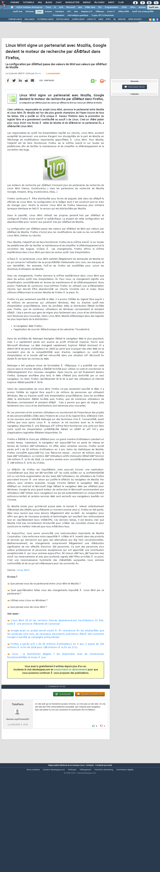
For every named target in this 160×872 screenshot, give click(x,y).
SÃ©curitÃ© (123, 11)
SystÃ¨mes (153, 7)
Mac (76, 11)
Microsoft (70, 7)
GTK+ (108, 19)
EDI (100, 7)
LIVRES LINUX (78, 19)
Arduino (48, 11)
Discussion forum (134, 87)
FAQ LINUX (29, 19)
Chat (59, 2)
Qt (114, 19)
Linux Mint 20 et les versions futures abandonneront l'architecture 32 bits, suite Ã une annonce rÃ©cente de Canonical (55, 636)
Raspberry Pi (86, 11)
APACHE (122, 19)
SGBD (124, 7)
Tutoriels (28, 2)
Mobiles (142, 7)
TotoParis (18, 746)
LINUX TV (91, 19)
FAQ (40, 2)
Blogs (48, 2)
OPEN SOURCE (134, 19)
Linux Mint (23, 584)
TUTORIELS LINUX (45, 19)
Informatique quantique (77, 15)
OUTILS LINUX (62, 19)
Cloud (48, 7)
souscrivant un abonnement (70, 684)
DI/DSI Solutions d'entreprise (29, 7)
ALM (61, 7)
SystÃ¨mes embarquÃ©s (143, 11)
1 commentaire (53, 87)
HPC (69, 11)
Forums (14, 2)
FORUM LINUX (15, 19)
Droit (111, 2)
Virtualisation (58, 15)
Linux (39, 11)
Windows (30, 11)
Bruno (38, 87)
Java (80, 7)
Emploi (87, 2)
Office (132, 7)
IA (55, 7)
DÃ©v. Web (90, 7)
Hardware (59, 11)
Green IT (111, 11)
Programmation (111, 7)
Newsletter (72, 2)
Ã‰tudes (99, 2)
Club (121, 2)
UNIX (100, 19)
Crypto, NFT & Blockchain (102, 15)
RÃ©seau (100, 11)
